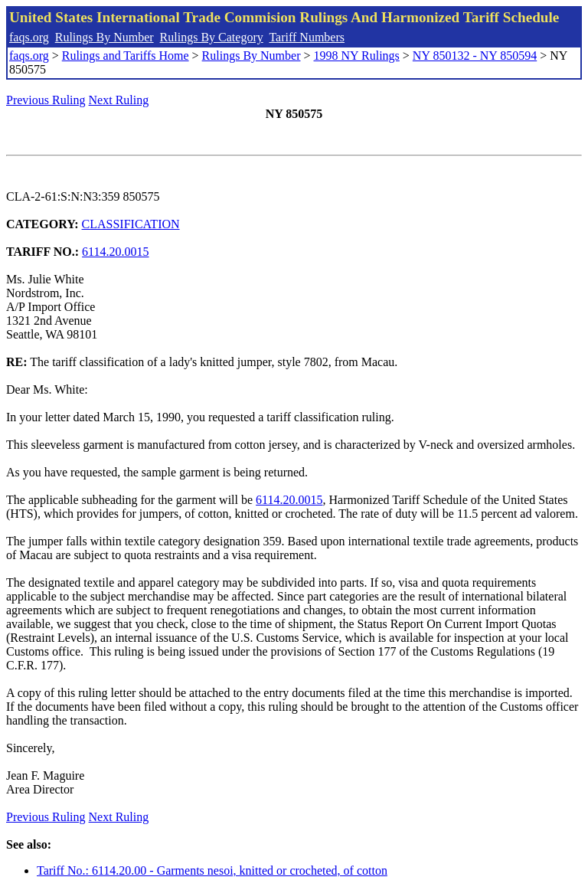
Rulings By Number (104, 37)
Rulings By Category (211, 37)
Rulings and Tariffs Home (125, 55)
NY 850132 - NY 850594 (475, 55)
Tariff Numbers (307, 37)
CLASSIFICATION (131, 224)
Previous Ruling (46, 99)
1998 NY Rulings (357, 55)
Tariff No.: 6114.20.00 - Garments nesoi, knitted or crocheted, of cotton (212, 870)
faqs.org (29, 37)
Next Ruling (119, 99)
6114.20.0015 (115, 251)
